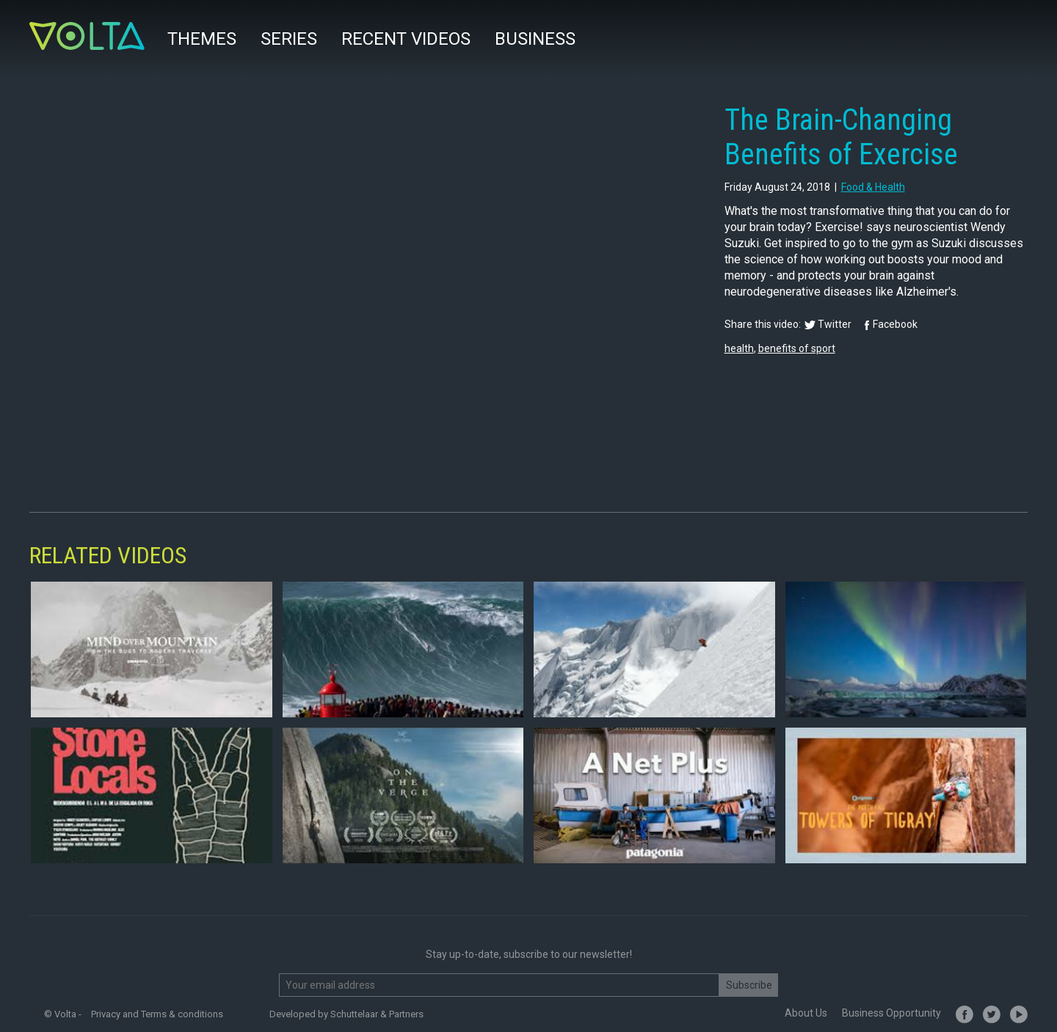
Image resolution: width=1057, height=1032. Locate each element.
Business (535, 39)
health (739, 348)
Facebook (895, 324)
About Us (806, 1013)
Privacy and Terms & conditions (157, 1014)
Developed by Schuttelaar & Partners (346, 1014)
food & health (873, 187)
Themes (201, 39)
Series (289, 39)
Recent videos (406, 39)
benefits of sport (796, 348)
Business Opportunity (891, 1013)
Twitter (834, 324)
